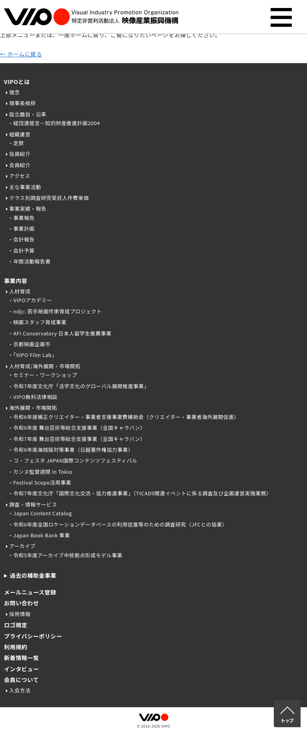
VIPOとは (17, 82)
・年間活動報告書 (29, 261)
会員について (21, 680)
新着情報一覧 (21, 658)
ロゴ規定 (15, 625)
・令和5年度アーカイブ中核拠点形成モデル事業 (65, 555)
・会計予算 (21, 250)
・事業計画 (21, 228)
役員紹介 (19, 154)
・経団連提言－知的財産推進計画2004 (54, 123)
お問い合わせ (21, 603)
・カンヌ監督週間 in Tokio (40, 471)
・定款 (16, 143)
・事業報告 (21, 217)
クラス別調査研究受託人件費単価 (49, 197)
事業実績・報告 (27, 208)
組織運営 (19, 134)
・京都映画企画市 (29, 344)
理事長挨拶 (22, 103)
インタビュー (21, 669)
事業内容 (15, 281)
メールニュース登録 (30, 592)
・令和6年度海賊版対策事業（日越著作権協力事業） (70, 449)
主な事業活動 (25, 187)
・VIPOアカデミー (30, 300)
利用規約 (15, 647)
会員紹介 (19, 165)
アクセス (19, 176)
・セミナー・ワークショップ (42, 375)
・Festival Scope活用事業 (39, 482)
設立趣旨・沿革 (27, 114)
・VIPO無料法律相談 (33, 397)
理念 (14, 92)
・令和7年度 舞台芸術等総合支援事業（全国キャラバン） (77, 439)
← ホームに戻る (21, 54)
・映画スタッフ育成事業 (37, 322)
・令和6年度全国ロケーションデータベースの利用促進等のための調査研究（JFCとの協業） (117, 524)
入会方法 (19, 690)
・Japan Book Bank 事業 (39, 535)
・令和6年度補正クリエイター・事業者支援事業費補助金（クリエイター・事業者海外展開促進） (123, 417)
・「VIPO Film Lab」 (32, 355)
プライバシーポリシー (33, 636)
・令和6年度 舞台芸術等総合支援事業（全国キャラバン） (77, 427)
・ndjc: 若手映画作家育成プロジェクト (55, 311)
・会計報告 (21, 239)
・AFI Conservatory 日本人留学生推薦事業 (60, 333)
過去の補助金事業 (33, 575)
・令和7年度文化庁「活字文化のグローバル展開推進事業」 (78, 386)
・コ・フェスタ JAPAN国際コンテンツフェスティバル (72, 460)
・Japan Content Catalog (40, 513)
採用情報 (19, 614)
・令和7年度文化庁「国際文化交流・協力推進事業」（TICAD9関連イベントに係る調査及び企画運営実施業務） (139, 493)
